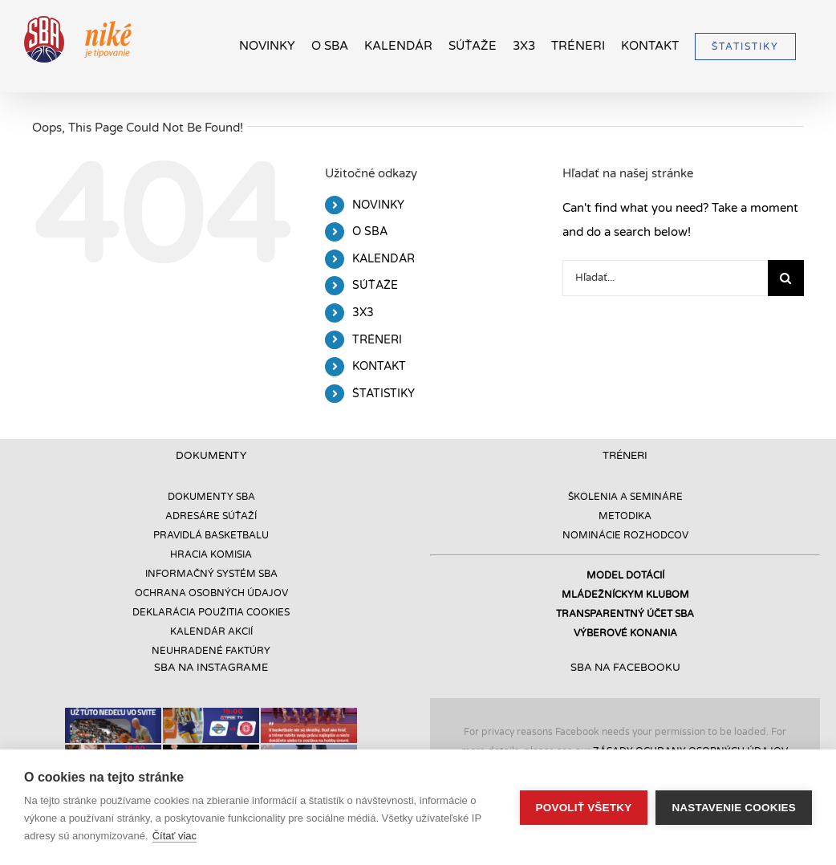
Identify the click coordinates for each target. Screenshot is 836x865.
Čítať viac (174, 836)
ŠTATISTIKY (383, 393)
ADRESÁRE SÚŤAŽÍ (211, 516)
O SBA (370, 231)
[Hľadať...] (665, 278)
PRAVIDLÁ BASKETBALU (211, 535)
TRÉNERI (377, 340)
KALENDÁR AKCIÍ (211, 631)
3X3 (363, 312)
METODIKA (625, 516)
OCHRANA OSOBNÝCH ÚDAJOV (211, 593)
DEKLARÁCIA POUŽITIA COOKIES (211, 612)
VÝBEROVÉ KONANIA (625, 633)
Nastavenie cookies (734, 808)
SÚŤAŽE (375, 285)
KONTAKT (379, 366)
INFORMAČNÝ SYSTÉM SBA (211, 573)
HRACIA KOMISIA (211, 554)
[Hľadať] (786, 278)
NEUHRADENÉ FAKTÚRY (211, 650)
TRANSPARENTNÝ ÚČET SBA (625, 613)
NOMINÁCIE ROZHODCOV (625, 535)
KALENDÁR (383, 259)
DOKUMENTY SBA (211, 496)
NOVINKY (378, 205)
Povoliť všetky (584, 808)
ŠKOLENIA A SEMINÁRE (625, 496)
